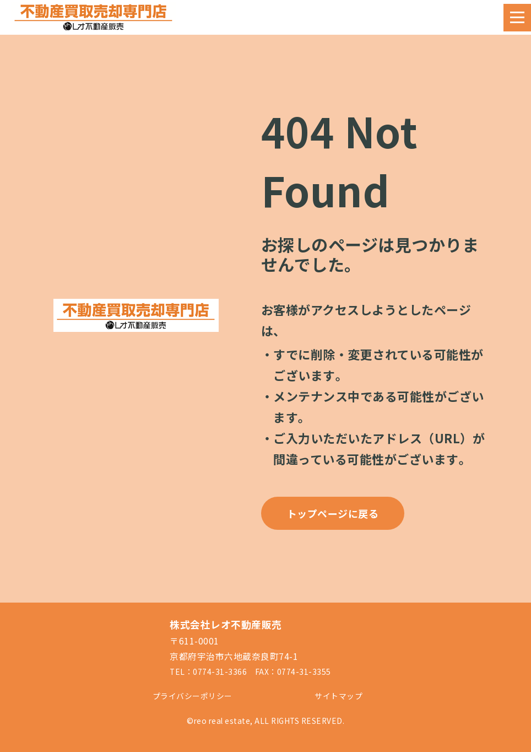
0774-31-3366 (220, 671)
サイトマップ (338, 695)
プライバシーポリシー (192, 695)
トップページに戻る (333, 513)
